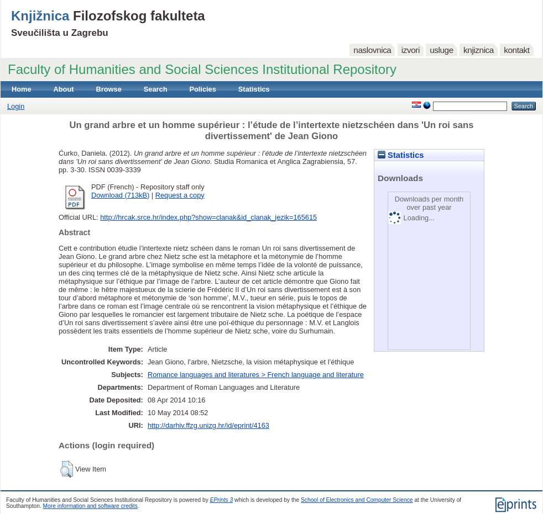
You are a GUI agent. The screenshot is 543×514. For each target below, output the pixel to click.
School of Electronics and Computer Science (357, 500)
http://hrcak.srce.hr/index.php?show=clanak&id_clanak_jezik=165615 (208, 217)
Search (156, 89)
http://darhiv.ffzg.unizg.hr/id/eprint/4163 (208, 425)
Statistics (254, 89)
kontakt (516, 50)
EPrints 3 (221, 500)
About (64, 89)
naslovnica (372, 50)
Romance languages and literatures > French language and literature (256, 374)
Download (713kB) (120, 195)
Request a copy (180, 195)
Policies (202, 89)
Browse (109, 89)
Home (22, 89)
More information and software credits (90, 506)
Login (15, 106)
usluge (441, 50)
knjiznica (478, 50)
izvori (410, 50)
